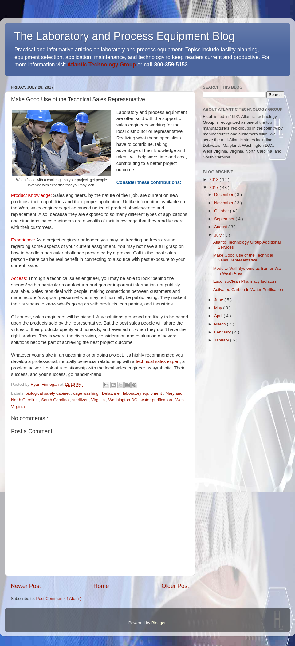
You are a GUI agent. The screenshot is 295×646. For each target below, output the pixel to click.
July (218, 235)
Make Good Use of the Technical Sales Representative (243, 257)
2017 (214, 187)
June (219, 299)
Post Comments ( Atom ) (58, 598)
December (224, 194)
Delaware (111, 393)
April (219, 315)
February (223, 332)
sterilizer (80, 399)
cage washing (86, 393)
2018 (214, 179)
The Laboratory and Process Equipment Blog (124, 36)
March (220, 324)
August (221, 227)
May (218, 307)
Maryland (174, 393)
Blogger (158, 622)
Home (101, 586)
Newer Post (26, 586)
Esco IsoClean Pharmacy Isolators (245, 281)
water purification (157, 399)
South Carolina (55, 399)
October (222, 211)
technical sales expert (158, 361)
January (222, 340)
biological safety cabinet (48, 393)
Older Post (175, 586)
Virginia (98, 399)
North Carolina (25, 399)
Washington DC (123, 399)
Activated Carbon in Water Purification (248, 289)
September (225, 219)
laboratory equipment (143, 393)
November (224, 203)
